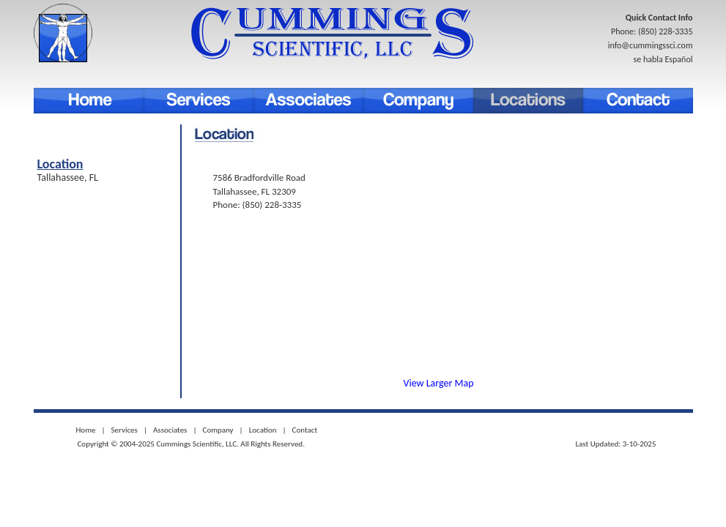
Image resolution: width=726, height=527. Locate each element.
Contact (638, 100)
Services (198, 100)
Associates (170, 430)
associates (308, 100)
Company (418, 100)
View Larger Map (439, 383)
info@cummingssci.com (650, 45)
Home (89, 100)
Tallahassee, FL (68, 177)
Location (528, 100)
